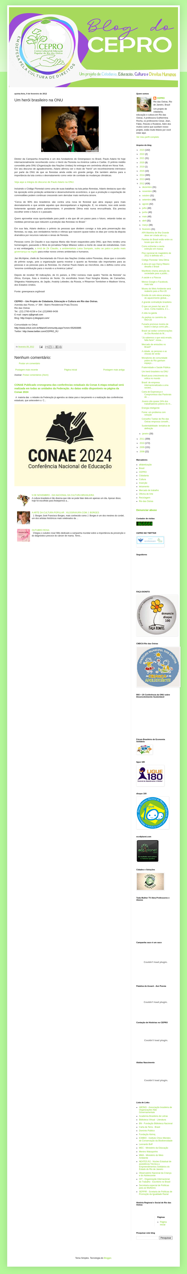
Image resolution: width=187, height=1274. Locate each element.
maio (144, 216)
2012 (142, 183)
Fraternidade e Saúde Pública (156, 367)
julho (144, 208)
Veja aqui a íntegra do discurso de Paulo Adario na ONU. (44, 182)
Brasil (141, 468)
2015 (142, 171)
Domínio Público (147, 1130)
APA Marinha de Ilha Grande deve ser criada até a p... (155, 233)
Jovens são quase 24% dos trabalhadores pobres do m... (157, 402)
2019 (142, 166)
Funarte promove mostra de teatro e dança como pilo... (156, 325)
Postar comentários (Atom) (36, 375)
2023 (142, 150)
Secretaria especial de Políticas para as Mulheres (154, 1186)
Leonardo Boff (145, 1144)
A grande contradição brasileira (156, 302)
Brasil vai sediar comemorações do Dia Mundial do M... (157, 332)
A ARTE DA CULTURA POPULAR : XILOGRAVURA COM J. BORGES (65, 512)
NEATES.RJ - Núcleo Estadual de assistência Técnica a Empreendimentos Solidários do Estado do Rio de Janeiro (155, 1165)
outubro (146, 195)
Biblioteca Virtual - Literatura (152, 1119)
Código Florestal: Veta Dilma (155, 260)
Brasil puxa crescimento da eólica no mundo (155, 376)
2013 (142, 179)
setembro (147, 199)
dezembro (147, 187)
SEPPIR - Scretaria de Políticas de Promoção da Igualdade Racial (155, 1192)
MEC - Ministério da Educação (153, 1148)
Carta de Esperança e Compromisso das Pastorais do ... (156, 394)
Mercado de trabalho (149, 490)
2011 (142, 439)
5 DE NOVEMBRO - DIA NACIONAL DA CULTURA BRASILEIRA (63, 495)
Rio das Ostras (146, 501)
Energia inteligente (150, 408)
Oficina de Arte (146, 494)
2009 (142, 447)
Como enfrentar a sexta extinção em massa (153, 247)
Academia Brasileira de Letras (153, 1116)
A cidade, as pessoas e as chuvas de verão (154, 352)
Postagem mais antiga (114, 370)
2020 (142, 162)
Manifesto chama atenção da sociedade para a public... (155, 272)
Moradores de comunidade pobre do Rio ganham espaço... (154, 360)
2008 (142, 451)
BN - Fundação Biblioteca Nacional (155, 1123)
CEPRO (161, 98)
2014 (142, 175)
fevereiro (146, 229)
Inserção (143, 483)
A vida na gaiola (149, 313)
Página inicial (70, 370)
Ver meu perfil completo (147, 137)
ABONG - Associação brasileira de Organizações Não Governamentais (155, 1110)
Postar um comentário (29, 363)
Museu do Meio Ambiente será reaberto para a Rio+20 (156, 289)
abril (144, 220)
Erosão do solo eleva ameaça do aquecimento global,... (156, 296)
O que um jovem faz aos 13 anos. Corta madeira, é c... (156, 307)
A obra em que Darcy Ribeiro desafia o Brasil (155, 265)
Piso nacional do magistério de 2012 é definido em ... (156, 254)
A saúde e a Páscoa (151, 277)
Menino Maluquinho (148, 1151)
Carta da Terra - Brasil (149, 1127)
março (145, 225)
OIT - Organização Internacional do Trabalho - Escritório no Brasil (154, 1180)
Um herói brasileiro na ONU (155, 371)
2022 (142, 154)
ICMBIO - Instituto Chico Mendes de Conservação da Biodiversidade (155, 1139)
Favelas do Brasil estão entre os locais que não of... (157, 240)
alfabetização (145, 464)
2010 (142, 443)
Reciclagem (144, 497)
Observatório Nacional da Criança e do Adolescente (155, 1174)
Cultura (142, 479)
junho (145, 212)
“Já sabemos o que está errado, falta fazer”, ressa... (157, 338)
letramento (144, 486)
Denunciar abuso (146, 510)
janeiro (145, 433)
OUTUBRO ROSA (40, 530)
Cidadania (144, 475)
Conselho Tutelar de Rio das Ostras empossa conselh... (156, 420)
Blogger (107, 1258)
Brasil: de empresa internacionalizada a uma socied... (155, 385)
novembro (147, 191)
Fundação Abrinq (147, 1134)
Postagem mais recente (26, 370)
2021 (142, 158)
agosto (145, 204)
